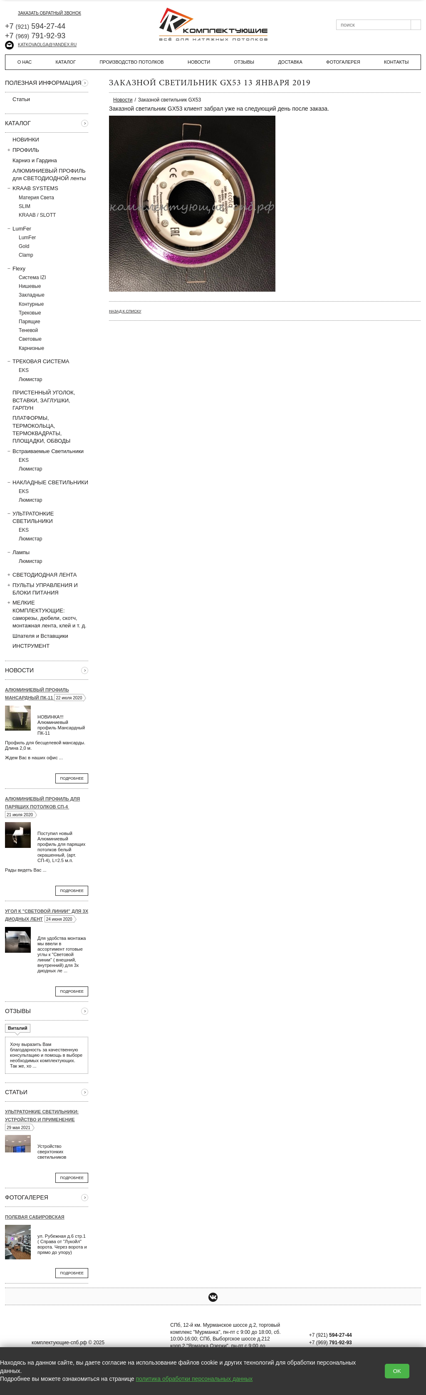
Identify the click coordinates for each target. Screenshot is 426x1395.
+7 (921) (330, 1335)
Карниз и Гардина (31, 160)
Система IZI (32, 277)
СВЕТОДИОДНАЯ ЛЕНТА (41, 574)
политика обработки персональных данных (194, 1378)
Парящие (29, 322)
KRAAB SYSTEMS (31, 188)
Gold (24, 246)
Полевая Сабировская (34, 1216)
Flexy (15, 268)
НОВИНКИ (25, 139)
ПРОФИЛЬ (22, 149)
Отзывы (244, 61)
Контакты (396, 61)
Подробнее (72, 778)
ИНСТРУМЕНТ (27, 645)
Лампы (17, 552)
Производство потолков (131, 61)
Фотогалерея (343, 61)
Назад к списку (125, 311)
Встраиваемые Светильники (44, 451)
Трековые (30, 313)
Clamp (26, 255)
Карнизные (31, 348)
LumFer (18, 228)
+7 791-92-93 (35, 36)
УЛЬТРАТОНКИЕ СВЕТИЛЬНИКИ (29, 517)
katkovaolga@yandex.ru (41, 44)
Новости (199, 61)
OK (397, 1371)
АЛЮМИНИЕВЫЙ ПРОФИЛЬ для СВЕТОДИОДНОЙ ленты (45, 174)
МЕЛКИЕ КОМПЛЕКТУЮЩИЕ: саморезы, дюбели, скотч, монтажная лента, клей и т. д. (46, 614)
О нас (24, 61)
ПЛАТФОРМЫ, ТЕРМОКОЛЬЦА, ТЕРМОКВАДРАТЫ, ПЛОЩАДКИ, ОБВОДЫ (37, 429)
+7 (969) (330, 1342)
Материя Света (36, 198)
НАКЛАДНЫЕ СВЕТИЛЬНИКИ (46, 482)
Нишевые (30, 286)
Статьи (17, 99)
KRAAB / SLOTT (37, 215)
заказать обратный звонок (43, 13)
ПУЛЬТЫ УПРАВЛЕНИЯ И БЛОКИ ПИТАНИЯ (41, 589)
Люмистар (30, 379)
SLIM (24, 206)
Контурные (31, 304)
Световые (30, 339)
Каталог (66, 61)
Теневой (28, 330)
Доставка (290, 61)
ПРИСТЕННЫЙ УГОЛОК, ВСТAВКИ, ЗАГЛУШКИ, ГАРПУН (40, 400)
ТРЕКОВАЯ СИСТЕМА (37, 361)
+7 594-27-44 (35, 26)
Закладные (32, 295)
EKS (24, 370)
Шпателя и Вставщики (36, 635)
